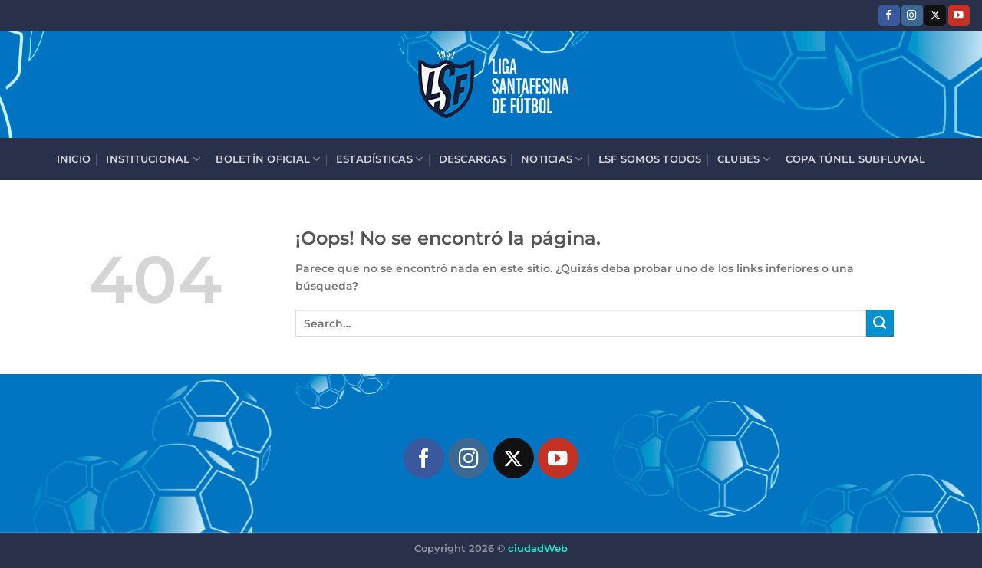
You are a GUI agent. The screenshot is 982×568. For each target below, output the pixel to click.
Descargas (472, 159)
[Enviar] (880, 323)
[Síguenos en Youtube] (959, 15)
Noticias (552, 159)
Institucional (153, 159)
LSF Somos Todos (650, 159)
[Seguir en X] (935, 15)
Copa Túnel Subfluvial (855, 159)
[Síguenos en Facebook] (889, 15)
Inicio (74, 159)
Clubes (743, 159)
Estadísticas (379, 159)
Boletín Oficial (268, 159)
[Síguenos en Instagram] (912, 15)
